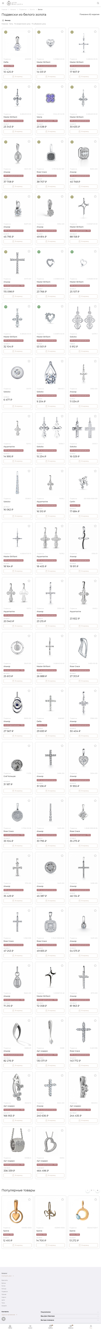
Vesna (39, 117)
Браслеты (5, 1280)
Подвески (5, 1291)
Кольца (4, 1288)
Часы (3, 1303)
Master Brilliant (43, 62)
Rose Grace (42, 172)
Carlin (72, 502)
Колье (3, 1286)
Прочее (4, 1294)
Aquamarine (9, 447)
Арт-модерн (42, 1051)
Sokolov (73, 337)
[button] (97, 1190)
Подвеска (7, 59)
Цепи (3, 1300)
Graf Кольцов (9, 776)
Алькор (7, 172)
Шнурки (4, 1305)
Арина (6, 1231)
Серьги (4, 1297)
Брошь (4, 1283)
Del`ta (6, 62)
